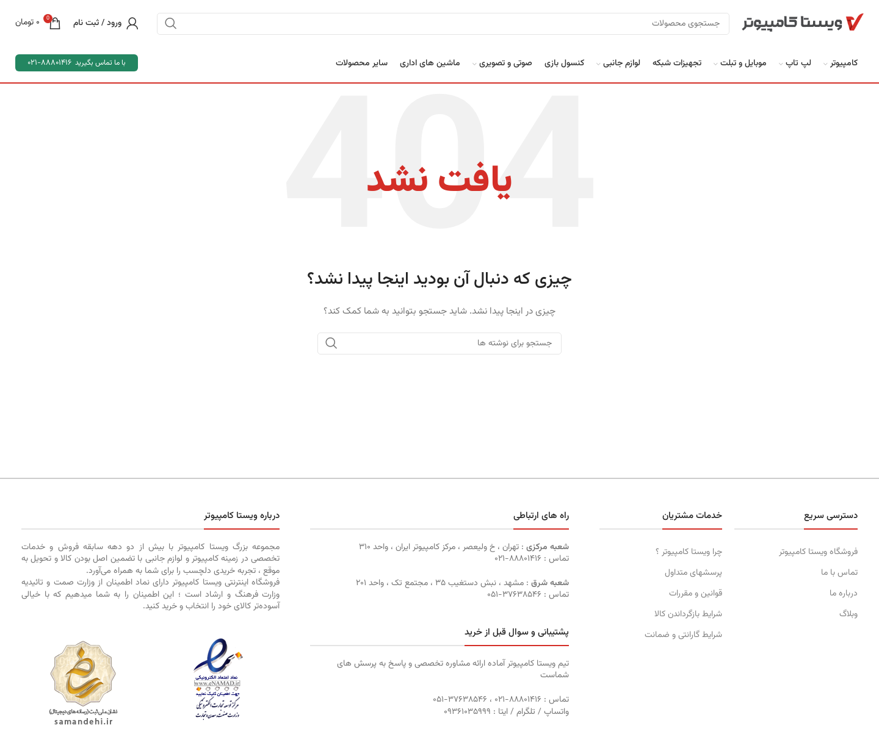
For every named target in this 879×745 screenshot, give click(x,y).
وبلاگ (848, 614)
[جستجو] (443, 24)
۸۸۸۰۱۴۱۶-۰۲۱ (517, 559)
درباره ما (844, 593)
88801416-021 (49, 62)
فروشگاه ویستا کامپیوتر (818, 552)
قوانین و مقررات (695, 593)
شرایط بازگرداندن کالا (688, 614)
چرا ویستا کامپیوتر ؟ (689, 552)
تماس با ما (839, 573)
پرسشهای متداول (693, 573)
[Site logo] (803, 23)
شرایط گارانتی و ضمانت (683, 635)
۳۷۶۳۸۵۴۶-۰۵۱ (514, 595)
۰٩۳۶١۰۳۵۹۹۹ (467, 712)
